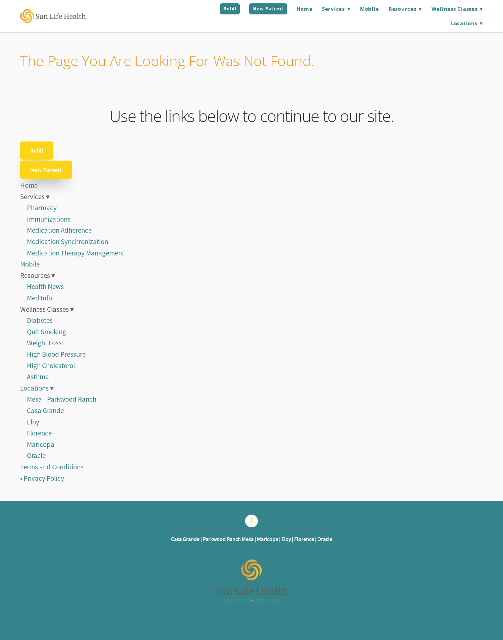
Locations (467, 23)
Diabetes (40, 320)
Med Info (39, 298)
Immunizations (49, 219)
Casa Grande (45, 410)
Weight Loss (44, 343)
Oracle (36, 455)
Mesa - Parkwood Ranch (61, 399)
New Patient (268, 8)
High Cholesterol (51, 365)
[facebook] (251, 521)
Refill (229, 8)
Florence (39, 433)
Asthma (38, 376)
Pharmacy (42, 207)
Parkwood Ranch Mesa (228, 539)
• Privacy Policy (42, 478)
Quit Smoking (46, 332)
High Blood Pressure (56, 354)
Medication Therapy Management (75, 253)
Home (304, 8)
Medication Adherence (59, 230)
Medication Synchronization (67, 241)
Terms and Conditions (52, 467)
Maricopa (40, 444)
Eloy (33, 422)
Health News (45, 286)
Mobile (369, 8)
